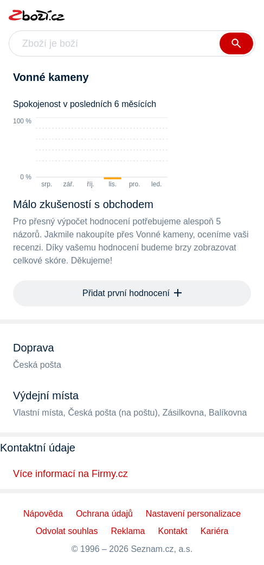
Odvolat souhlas (67, 531)
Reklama (128, 531)
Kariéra (215, 531)
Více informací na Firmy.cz (70, 473)
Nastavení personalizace (193, 513)
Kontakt (173, 531)
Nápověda (43, 513)
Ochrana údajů (104, 513)
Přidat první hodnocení (132, 293)
